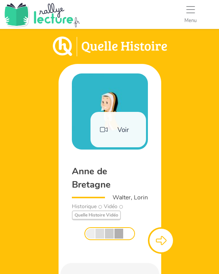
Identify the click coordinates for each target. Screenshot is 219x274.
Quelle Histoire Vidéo (96, 215)
